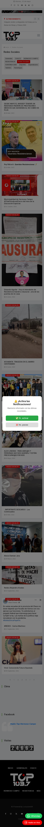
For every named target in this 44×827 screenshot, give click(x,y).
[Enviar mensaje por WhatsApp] (33, 815)
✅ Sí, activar (22, 418)
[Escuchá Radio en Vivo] (32, 822)
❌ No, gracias (22, 425)
